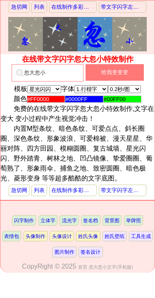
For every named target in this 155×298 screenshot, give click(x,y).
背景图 (112, 220)
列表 (39, 7)
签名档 (90, 220)
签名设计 (90, 252)
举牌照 (133, 220)
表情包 (11, 236)
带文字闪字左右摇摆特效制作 (123, 7)
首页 (82, 266)
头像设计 (62, 236)
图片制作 (64, 252)
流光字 (69, 220)
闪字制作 (24, 220)
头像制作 (35, 236)
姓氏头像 (88, 236)
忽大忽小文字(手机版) (111, 266)
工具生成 (141, 236)
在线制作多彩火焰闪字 (73, 7)
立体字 (48, 220)
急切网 (19, 7)
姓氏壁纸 (114, 236)
